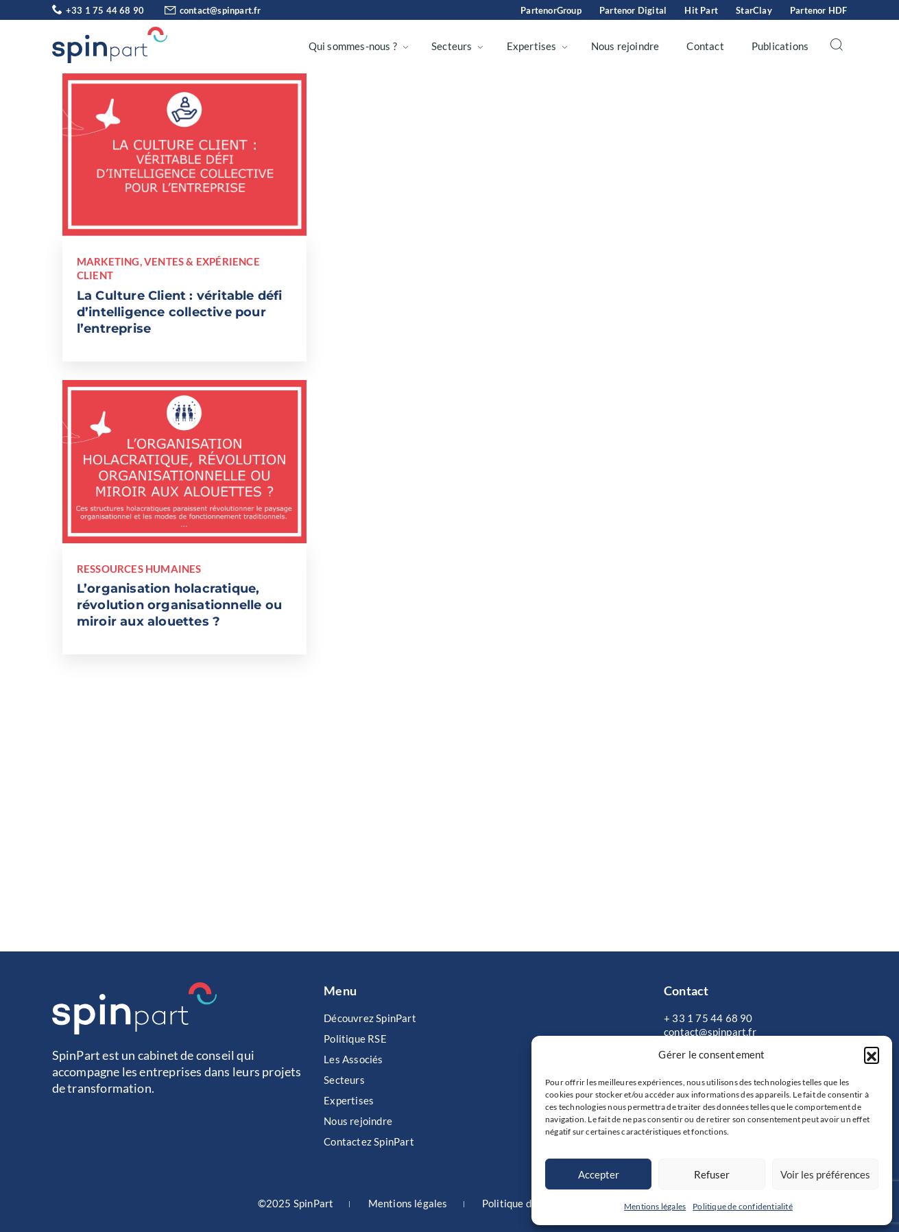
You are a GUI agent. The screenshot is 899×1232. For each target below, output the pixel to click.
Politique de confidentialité (743, 1206)
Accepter (598, 1174)
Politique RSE (355, 1038)
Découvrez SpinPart (370, 1018)
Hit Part (701, 10)
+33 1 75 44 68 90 (98, 10)
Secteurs (451, 46)
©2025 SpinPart (296, 1203)
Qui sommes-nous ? (353, 46)
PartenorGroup (551, 10)
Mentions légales (655, 1206)
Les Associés (353, 1059)
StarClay (754, 10)
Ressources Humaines (139, 568)
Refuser (712, 1174)
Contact (704, 46)
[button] (871, 1054)
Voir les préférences (825, 1174)
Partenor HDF (818, 10)
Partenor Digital (633, 10)
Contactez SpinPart (369, 1141)
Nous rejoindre (625, 46)
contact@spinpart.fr (203, 10)
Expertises (532, 46)
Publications (780, 46)
